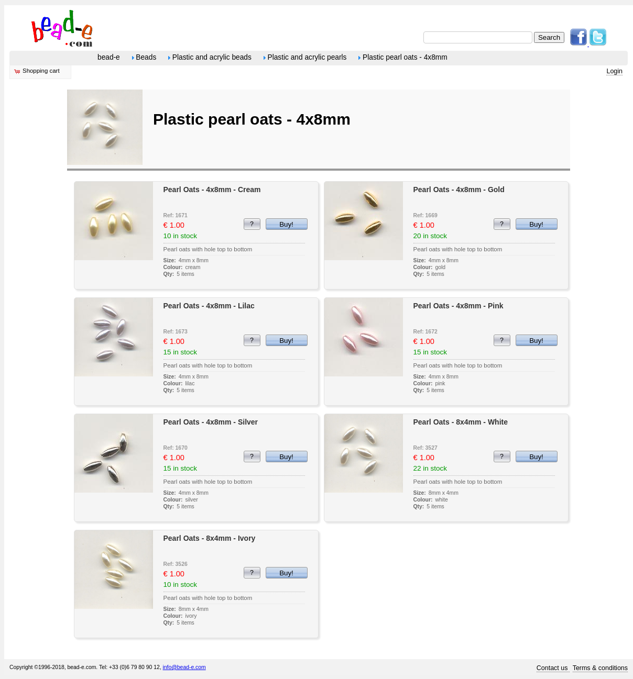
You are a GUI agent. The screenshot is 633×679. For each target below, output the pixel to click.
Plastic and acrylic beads (210, 57)
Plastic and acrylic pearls (305, 57)
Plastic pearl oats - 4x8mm (402, 57)
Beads (144, 57)
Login (614, 71)
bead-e (108, 57)
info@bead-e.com (184, 667)
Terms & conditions (600, 668)
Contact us (553, 668)
